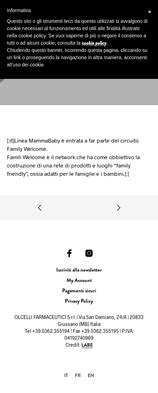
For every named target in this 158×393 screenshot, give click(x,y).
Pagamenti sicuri (79, 290)
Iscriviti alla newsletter (79, 270)
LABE (87, 345)
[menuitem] (66, 375)
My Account (79, 280)
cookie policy (94, 42)
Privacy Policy (79, 301)
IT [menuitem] (66, 375)
